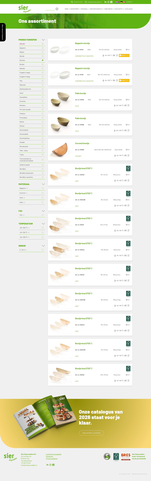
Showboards (24, 147)
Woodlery (23, 169)
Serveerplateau (25, 138)
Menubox (23, 106)
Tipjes (22, 155)
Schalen (22, 143)
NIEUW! (22, 44)
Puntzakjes (23, 118)
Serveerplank (24, 134)
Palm (77, 106)
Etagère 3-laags (25, 77)
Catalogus (128, 9)
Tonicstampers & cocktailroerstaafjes (26, 160)
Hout (77, 181)
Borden (22, 65)
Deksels (22, 69)
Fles (21, 81)
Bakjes (22, 52)
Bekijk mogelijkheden (91, 433)
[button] (60, 50)
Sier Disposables (96, 9)
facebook (111, 2)
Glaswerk (23, 85)
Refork (22, 122)
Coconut (78, 156)
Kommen (23, 102)
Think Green (108, 9)
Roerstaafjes (24, 130)
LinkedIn (105, 2)
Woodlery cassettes (26, 177)
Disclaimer (49, 457)
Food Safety (118, 9)
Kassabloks (23, 97)
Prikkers (22, 114)
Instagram (108, 2)
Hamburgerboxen (25, 89)
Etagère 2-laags (25, 73)
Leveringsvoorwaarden (53, 454)
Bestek (22, 56)
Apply (58, 8)
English (119, 2)
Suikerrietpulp (80, 56)
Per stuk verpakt (25, 110)
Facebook (53, 465)
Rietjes (22, 126)
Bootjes (22, 61)
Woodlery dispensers (26, 173)
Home (66, 9)
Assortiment (74, 9)
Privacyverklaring (51, 459)
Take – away (24, 151)
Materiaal (84, 9)
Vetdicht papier (25, 165)
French (124, 2)
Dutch (116, 2)
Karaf (21, 93)
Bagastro (23, 48)
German (121, 2)
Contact (129, 2)
